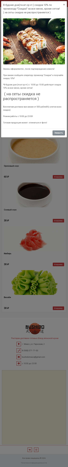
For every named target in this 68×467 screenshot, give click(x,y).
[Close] (64, 4)
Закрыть (58, 133)
